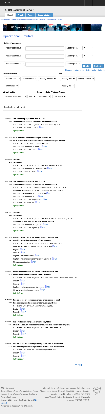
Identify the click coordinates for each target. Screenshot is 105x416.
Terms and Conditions (28, 394)
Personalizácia (44, 15)
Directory (97, 3)
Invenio (13, 397)
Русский (76, 397)
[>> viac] (78, 365)
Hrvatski (61, 394)
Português (67, 397)
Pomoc (30, 15)
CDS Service (12, 400)
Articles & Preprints (18, 20)
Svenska (70, 400)
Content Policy (13, 394)
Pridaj (20, 15)
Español (86, 391)
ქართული (85, 394)
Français (53, 394)
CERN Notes (28, 20)
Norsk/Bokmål (50, 397)
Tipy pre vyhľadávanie (74, 70)
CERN (7, 2)
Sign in (88, 3)
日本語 (77, 394)
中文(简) (78, 400)
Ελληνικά (70, 391)
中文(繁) (86, 400)
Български (46, 391)
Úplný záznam (18, 130)
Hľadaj (10, 15)
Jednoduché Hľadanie (95, 70)
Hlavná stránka (5, 20)
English (78, 391)
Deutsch (61, 391)
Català (54, 391)
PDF (41, 127)
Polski (59, 397)
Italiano (69, 394)
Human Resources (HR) (41, 20)
